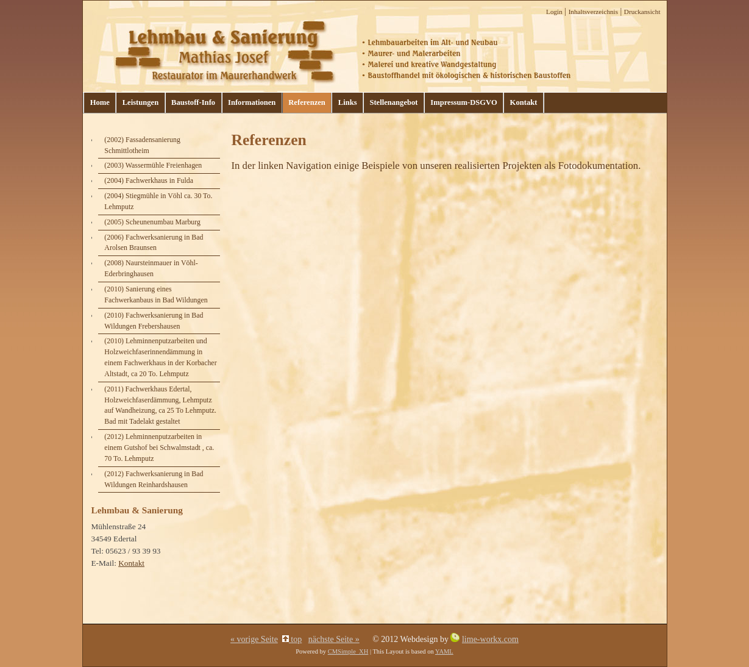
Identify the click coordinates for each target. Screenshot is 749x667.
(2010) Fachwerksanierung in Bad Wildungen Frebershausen (153, 320)
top (292, 639)
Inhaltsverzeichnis (593, 11)
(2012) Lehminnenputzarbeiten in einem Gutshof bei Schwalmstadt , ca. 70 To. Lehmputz (159, 447)
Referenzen (306, 102)
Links (347, 102)
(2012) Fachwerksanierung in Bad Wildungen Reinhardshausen (153, 479)
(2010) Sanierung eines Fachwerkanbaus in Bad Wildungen (155, 294)
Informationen (251, 102)
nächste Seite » (334, 639)
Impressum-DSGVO (463, 102)
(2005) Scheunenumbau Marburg (152, 222)
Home (100, 102)
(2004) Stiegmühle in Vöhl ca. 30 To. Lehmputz (158, 201)
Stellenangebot (393, 102)
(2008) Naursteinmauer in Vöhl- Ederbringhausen (150, 268)
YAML (444, 651)
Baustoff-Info (193, 102)
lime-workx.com (490, 639)
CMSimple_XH (348, 651)
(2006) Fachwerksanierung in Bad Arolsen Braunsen (153, 242)
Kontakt (524, 102)
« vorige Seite (254, 639)
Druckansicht (642, 11)
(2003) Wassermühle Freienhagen (153, 165)
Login (554, 11)
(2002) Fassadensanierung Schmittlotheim (142, 145)
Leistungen (140, 102)
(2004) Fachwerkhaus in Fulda (148, 180)
